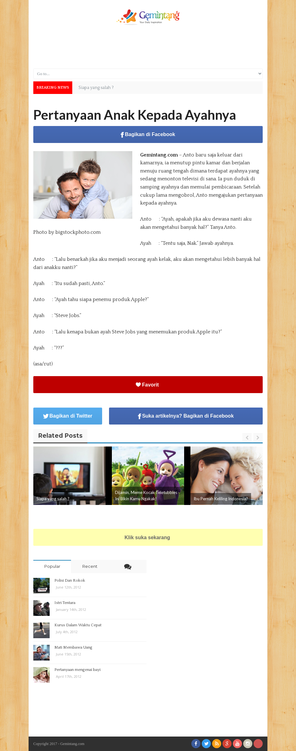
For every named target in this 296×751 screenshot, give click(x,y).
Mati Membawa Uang (73, 647)
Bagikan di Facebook (148, 135)
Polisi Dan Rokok (69, 580)
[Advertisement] (148, 46)
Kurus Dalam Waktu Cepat (77, 625)
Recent (89, 566)
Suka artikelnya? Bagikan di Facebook (186, 416)
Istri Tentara (64, 602)
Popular (52, 566)
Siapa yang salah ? (52, 498)
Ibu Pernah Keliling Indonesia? (221, 498)
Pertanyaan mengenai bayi (77, 669)
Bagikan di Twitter (67, 416)
